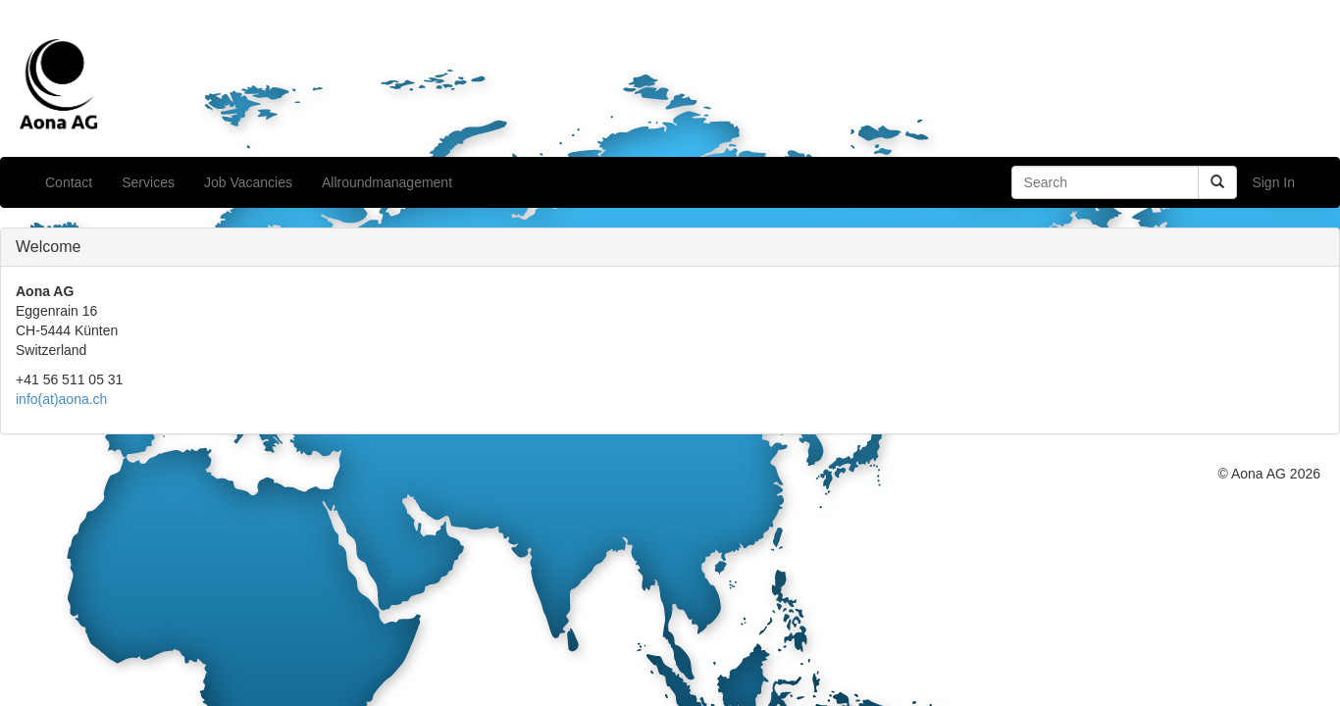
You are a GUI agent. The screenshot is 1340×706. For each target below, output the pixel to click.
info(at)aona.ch (61, 399)
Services (148, 182)
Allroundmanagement (387, 182)
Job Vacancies (248, 182)
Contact (68, 182)
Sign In (1273, 182)
